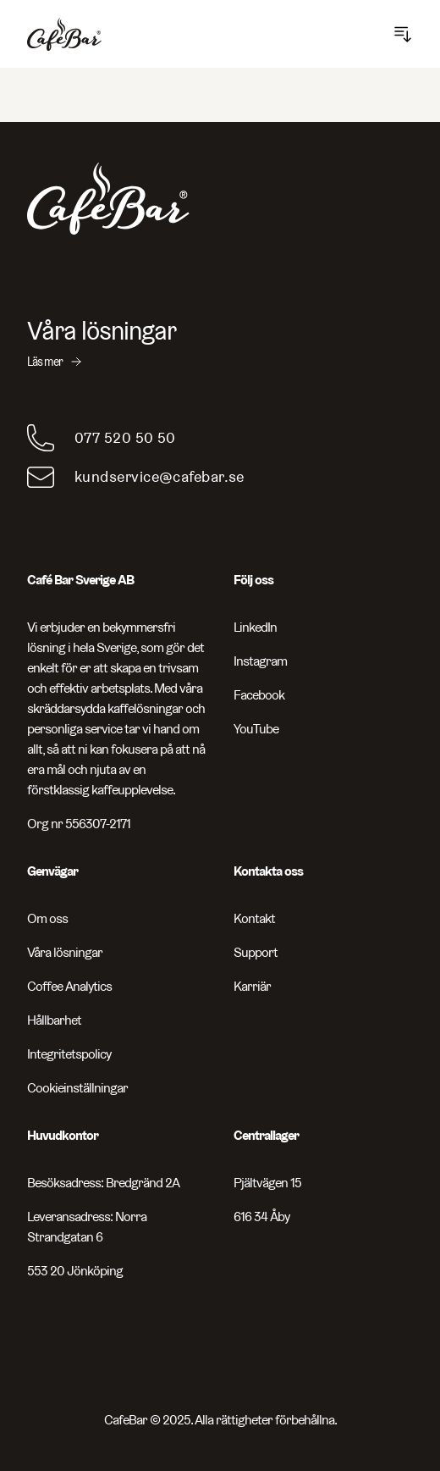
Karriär (252, 986)
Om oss (47, 918)
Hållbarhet (54, 1020)
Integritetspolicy (69, 1054)
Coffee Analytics (69, 986)
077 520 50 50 (125, 437)
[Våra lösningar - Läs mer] (220, 343)
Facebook (259, 695)
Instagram (260, 661)
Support (256, 952)
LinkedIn (255, 627)
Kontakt (254, 918)
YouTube (256, 729)
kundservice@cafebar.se (159, 476)
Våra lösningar (64, 952)
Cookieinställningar (77, 1088)
